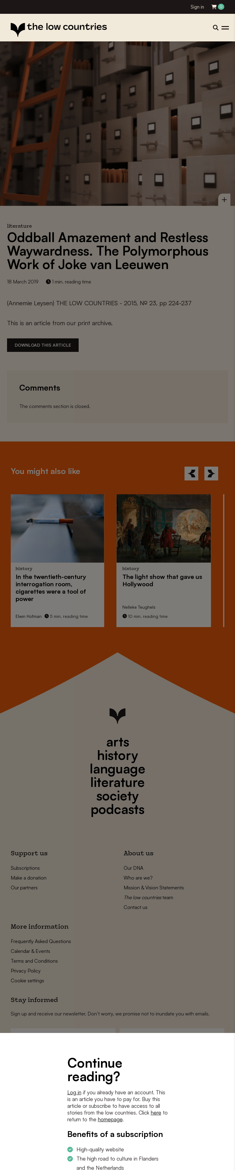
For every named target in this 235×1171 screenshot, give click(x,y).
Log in (74, 1092)
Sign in (197, 7)
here (156, 1112)
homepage (110, 1119)
